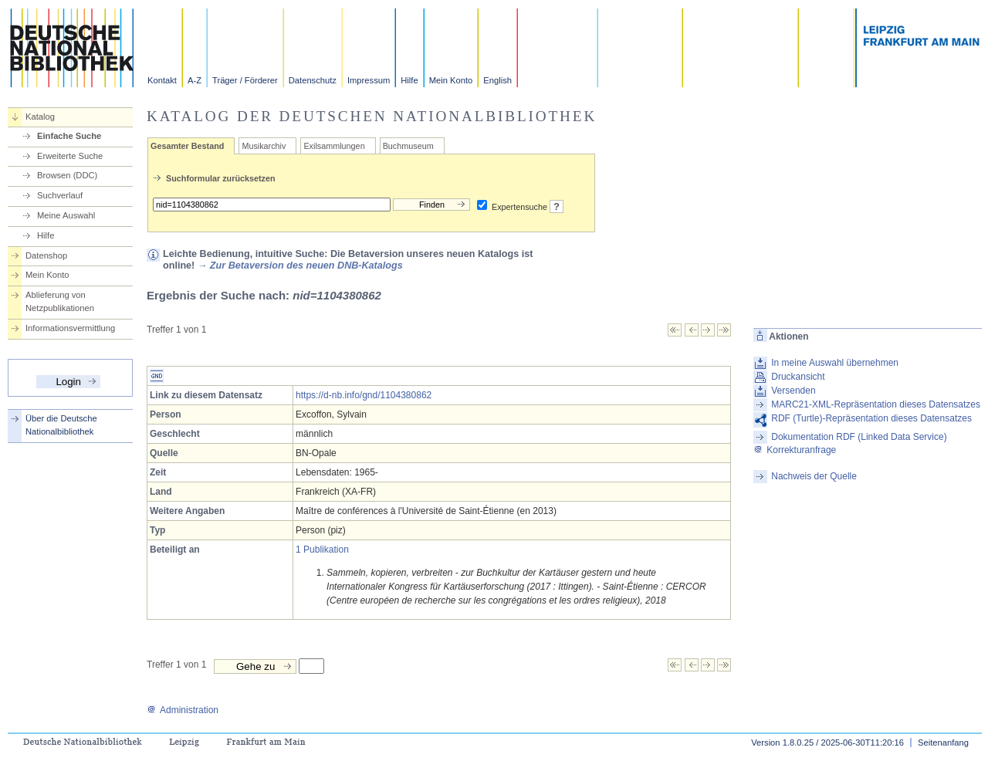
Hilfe (409, 80)
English (497, 80)
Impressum (368, 80)
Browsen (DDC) (67, 175)
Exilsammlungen (333, 146)
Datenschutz (313, 80)
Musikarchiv (264, 146)
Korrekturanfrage (794, 450)
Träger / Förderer (245, 80)
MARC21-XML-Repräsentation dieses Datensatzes (875, 404)
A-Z (194, 80)
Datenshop (46, 255)
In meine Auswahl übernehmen (834, 362)
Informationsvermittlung (70, 328)
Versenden (793, 390)
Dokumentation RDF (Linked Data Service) (858, 436)
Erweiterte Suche (70, 156)
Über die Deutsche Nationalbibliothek (61, 425)
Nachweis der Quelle (814, 476)
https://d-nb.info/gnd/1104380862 (363, 395)
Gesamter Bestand (187, 146)
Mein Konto (451, 80)
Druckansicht (797, 376)
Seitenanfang (943, 742)
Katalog (40, 116)
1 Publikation (322, 549)
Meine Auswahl (66, 215)
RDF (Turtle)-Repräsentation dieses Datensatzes (871, 418)
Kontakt (162, 80)
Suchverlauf (60, 195)
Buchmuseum (408, 146)
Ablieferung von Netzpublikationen (59, 301)
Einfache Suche (69, 135)
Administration (182, 710)
